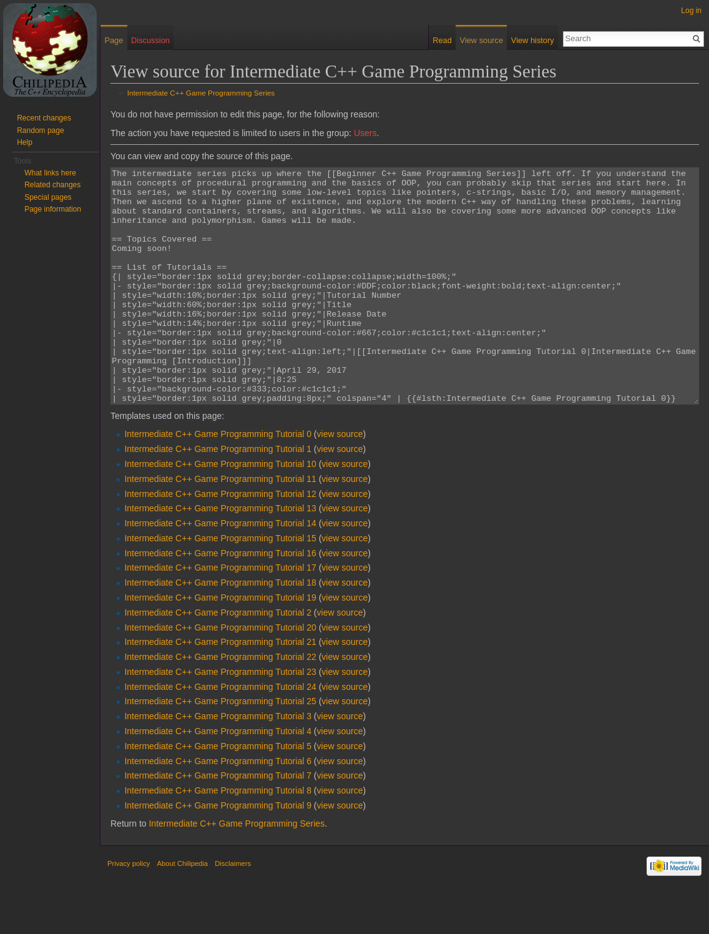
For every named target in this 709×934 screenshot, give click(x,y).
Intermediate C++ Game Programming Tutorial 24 (220, 734)
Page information (52, 209)
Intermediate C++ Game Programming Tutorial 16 (220, 600)
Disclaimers (233, 910)
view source (340, 481)
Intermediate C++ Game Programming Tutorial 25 (220, 748)
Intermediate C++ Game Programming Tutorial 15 (220, 585)
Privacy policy (128, 910)
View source (481, 40)
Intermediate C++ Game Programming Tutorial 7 (217, 822)
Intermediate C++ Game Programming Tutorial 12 (220, 541)
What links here (50, 173)
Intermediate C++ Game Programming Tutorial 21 (220, 689)
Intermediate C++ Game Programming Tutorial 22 (220, 704)
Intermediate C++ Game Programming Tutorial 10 (220, 511)
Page (113, 40)
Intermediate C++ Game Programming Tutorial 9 (217, 852)
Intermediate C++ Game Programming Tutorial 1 (217, 496)
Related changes (52, 184)
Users (365, 133)
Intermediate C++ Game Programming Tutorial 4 (217, 778)
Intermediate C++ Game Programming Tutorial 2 (217, 659)
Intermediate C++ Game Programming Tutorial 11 (220, 526)
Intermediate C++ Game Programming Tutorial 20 (220, 674)
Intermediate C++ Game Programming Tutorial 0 (217, 481)
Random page (40, 130)
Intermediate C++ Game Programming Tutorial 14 (220, 570)
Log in (691, 10)
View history (532, 40)
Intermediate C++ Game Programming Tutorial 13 (220, 555)
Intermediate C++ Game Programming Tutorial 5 (217, 793)
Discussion (150, 40)
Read (442, 40)
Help (24, 142)
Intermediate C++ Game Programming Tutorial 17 (220, 614)
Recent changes (44, 118)
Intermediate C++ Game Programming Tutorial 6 (217, 808)
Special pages (47, 197)
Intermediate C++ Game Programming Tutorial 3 (217, 763)
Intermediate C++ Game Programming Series (201, 93)
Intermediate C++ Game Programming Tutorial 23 (220, 719)
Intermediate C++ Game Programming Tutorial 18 (220, 629)
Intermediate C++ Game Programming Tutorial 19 (220, 644)
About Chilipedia (182, 910)
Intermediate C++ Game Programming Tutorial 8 (217, 837)
